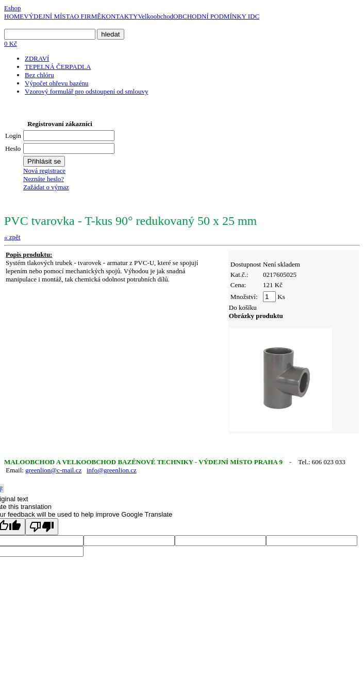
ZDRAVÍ (37, 58)
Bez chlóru (39, 75)
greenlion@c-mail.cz (53, 470)
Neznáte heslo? (43, 179)
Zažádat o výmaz (46, 187)
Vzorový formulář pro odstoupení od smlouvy (86, 91)
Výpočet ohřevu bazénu (56, 83)
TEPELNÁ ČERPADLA (58, 67)
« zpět (12, 237)
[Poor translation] (41, 526)
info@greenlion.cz (112, 470)
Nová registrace (44, 170)
